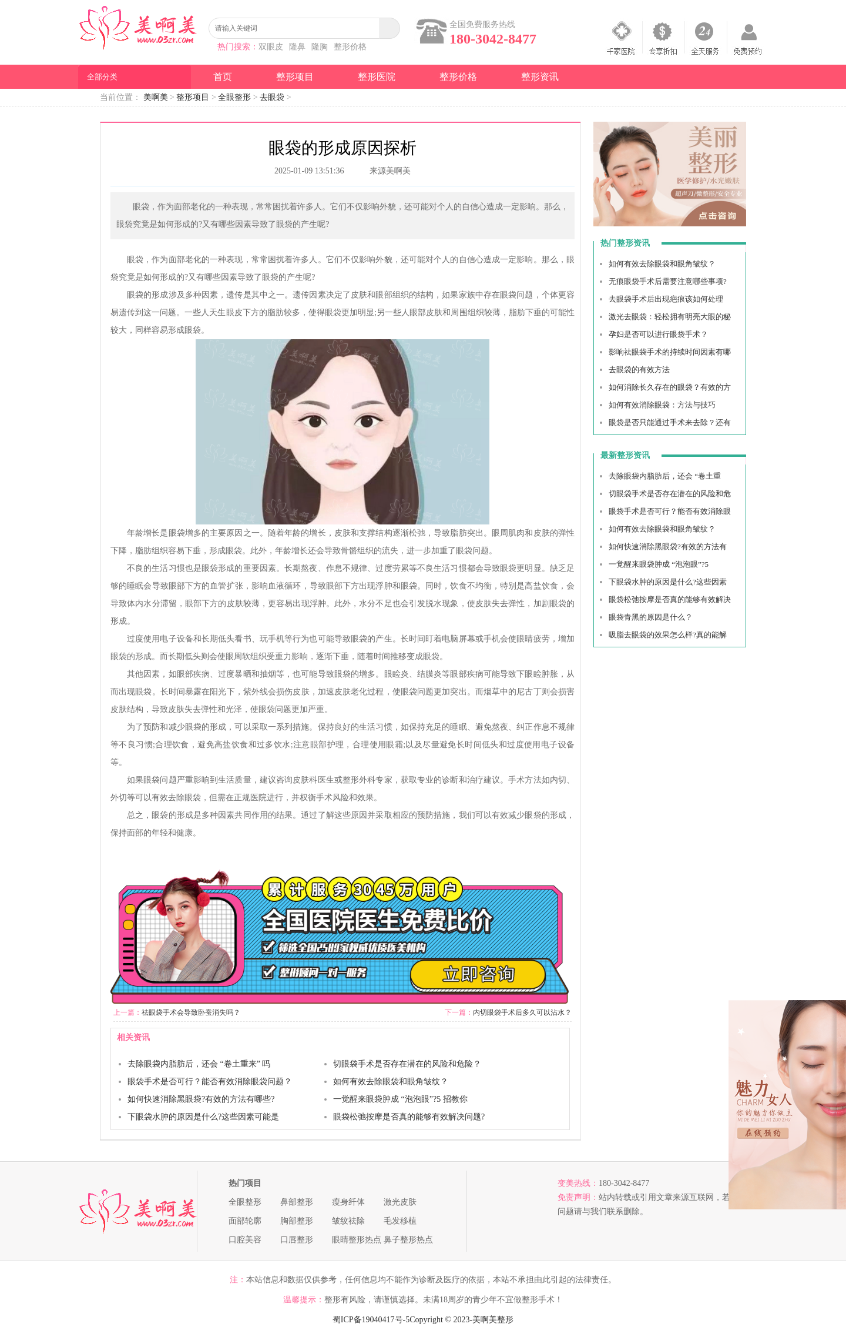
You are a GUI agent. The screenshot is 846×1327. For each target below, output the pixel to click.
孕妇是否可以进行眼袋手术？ (658, 334)
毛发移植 (400, 1220)
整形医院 (376, 77)
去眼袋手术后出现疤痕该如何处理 (666, 299)
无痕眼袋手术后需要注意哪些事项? (668, 281)
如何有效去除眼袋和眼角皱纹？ (390, 1081)
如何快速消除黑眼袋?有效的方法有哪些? (200, 1099)
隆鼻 (297, 46)
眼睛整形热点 (356, 1239)
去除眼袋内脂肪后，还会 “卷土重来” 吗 (198, 1063)
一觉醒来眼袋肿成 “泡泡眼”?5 (659, 564)
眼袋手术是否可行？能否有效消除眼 (670, 511)
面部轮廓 (245, 1220)
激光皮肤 (400, 1202)
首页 (222, 77)
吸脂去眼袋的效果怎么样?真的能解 (668, 634)
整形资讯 (540, 77)
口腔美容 (245, 1239)
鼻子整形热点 (408, 1239)
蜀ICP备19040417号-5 (371, 1319)
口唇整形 (296, 1239)
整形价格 (350, 46)
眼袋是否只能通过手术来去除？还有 (670, 422)
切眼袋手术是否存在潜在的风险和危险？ (407, 1063)
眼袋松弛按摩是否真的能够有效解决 (670, 599)
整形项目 (295, 77)
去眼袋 (272, 97)
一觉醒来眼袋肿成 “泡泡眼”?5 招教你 (400, 1099)
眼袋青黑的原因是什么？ (651, 617)
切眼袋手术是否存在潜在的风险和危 (670, 493)
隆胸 (319, 46)
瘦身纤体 (348, 1202)
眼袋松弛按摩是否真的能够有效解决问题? (409, 1116)
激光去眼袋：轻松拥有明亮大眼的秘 (670, 316)
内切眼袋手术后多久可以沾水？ (522, 1012)
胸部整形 (296, 1220)
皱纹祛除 (348, 1220)
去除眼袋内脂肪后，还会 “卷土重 (665, 476)
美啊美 (155, 97)
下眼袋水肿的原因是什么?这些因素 (668, 581)
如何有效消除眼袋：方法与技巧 (662, 404)
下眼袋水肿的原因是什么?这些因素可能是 (203, 1116)
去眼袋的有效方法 (639, 369)
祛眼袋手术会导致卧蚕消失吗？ (191, 1012)
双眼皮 (270, 46)
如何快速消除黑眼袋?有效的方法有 (668, 546)
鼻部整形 (296, 1202)
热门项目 (245, 1183)
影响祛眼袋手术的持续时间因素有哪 (670, 351)
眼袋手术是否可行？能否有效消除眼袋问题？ (209, 1081)
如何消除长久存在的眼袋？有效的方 (670, 387)
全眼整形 (234, 97)
